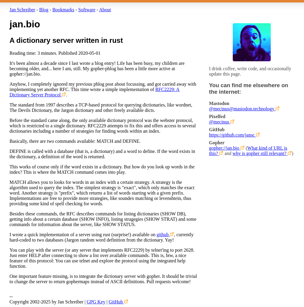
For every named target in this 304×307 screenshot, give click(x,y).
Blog (43, 9)
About (105, 9)
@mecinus (219, 121)
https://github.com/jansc (232, 134)
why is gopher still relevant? (259, 153)
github (162, 234)
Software (87, 9)
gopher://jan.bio (224, 148)
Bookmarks (63, 9)
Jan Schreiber (22, 9)
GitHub (116, 301)
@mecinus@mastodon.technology (241, 108)
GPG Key (96, 301)
